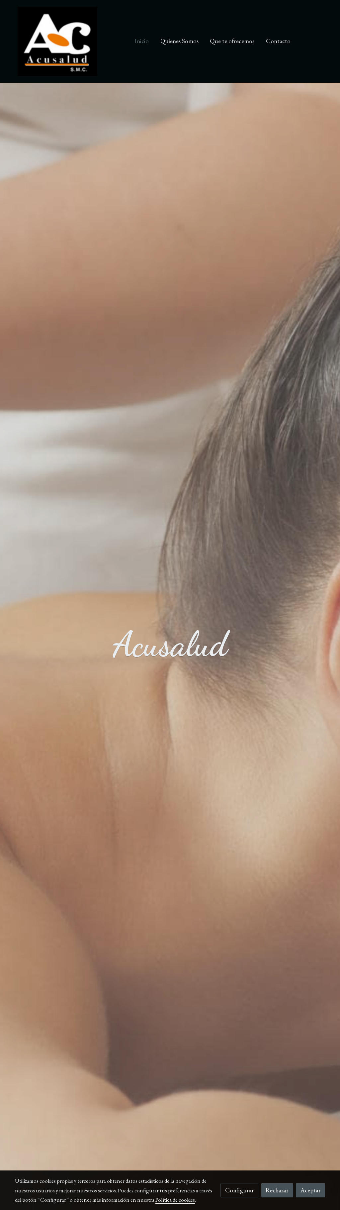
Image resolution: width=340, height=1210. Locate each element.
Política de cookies (175, 1199)
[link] (57, 41)
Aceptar (310, 1190)
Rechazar (277, 1190)
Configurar (239, 1190)
